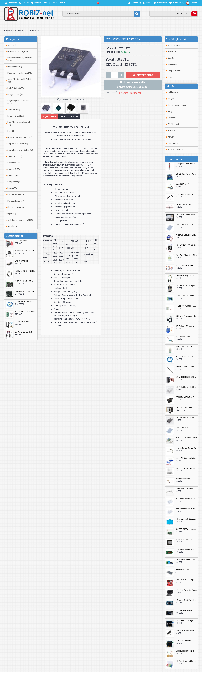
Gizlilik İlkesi (173, 124)
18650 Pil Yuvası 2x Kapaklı (186, 590)
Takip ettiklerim (174, 71)
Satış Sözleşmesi (175, 149)
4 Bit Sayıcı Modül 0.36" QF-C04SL (186, 550)
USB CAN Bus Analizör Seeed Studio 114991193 (26, 302)
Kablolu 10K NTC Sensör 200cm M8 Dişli (186, 631)
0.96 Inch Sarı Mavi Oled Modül (186, 641)
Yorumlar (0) (69, 116)
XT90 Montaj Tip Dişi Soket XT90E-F (186, 397)
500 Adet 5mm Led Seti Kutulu (186, 661)
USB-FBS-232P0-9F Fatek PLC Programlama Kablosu (186, 357)
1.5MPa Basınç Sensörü (185, 194)
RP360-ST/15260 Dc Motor (186, 347)
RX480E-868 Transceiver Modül (186, 529)
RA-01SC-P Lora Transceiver (186, 539)
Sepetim (171, 58)
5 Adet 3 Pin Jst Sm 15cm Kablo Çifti (186, 205)
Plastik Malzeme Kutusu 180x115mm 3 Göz (186, 509)
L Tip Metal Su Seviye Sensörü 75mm (186, 448)
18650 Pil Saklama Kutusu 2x (186, 458)
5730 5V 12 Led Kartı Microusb (186, 255)
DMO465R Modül (183, 184)
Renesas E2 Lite (182, 570)
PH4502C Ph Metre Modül (186, 438)
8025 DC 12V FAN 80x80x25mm (186, 245)
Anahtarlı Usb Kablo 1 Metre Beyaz (186, 489)
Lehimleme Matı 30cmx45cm (186, 519)
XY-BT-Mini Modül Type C (186, 580)
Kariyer (171, 137)
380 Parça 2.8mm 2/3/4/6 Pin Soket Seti (186, 215)
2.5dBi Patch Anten (23, 322)
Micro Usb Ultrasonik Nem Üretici (26, 312)
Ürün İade (172, 118)
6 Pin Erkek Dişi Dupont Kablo (186, 276)
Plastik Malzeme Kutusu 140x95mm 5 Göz (186, 499)
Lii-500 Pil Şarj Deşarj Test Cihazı (186, 407)
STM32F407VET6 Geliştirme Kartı (26, 251)
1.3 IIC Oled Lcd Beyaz (185, 621)
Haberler (171, 130)
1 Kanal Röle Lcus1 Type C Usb (186, 560)
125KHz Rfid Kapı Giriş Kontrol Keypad (186, 377)
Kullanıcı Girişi (174, 45)
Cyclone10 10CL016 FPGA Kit (26, 291)
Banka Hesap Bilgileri (177, 105)
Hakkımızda (173, 92)
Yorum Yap (135, 93)
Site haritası (173, 143)
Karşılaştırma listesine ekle (134, 87)
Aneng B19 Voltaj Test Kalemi (186, 164)
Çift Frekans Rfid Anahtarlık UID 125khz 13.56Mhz (186, 326)
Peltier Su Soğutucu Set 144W (186, 235)
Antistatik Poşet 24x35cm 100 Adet (186, 225)
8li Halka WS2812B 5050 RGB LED (26, 271)
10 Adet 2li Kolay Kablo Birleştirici (186, 265)
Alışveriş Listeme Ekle (134, 82)
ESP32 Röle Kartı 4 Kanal (186, 174)
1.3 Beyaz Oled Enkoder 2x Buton (186, 600)
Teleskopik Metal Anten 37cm (186, 367)
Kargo (170, 111)
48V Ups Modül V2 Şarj (185, 296)
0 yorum (123, 93)
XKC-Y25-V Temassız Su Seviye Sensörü (186, 316)
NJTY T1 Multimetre (23, 241)
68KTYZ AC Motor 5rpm (185, 286)
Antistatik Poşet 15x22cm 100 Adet (186, 428)
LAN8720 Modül (21, 261)
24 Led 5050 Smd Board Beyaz (186, 306)
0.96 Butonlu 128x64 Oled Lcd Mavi (186, 610)
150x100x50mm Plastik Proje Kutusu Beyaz (186, 387)
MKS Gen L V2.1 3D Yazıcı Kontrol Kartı (26, 281)
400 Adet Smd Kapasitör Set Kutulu (186, 468)
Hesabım (172, 51)
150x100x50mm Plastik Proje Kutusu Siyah (186, 418)
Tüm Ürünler (12, 226)
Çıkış (170, 77)
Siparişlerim (173, 64)
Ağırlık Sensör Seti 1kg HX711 (186, 651)
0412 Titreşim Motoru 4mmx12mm (186, 336)
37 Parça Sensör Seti (23, 332)
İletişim (171, 99)
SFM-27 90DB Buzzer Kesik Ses (186, 478)
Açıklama (49, 116)
